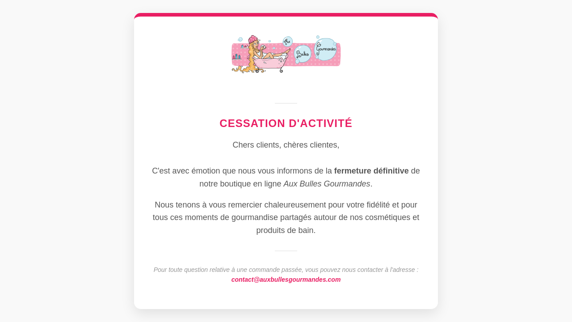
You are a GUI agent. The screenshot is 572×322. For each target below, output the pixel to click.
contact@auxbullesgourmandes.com (286, 279)
